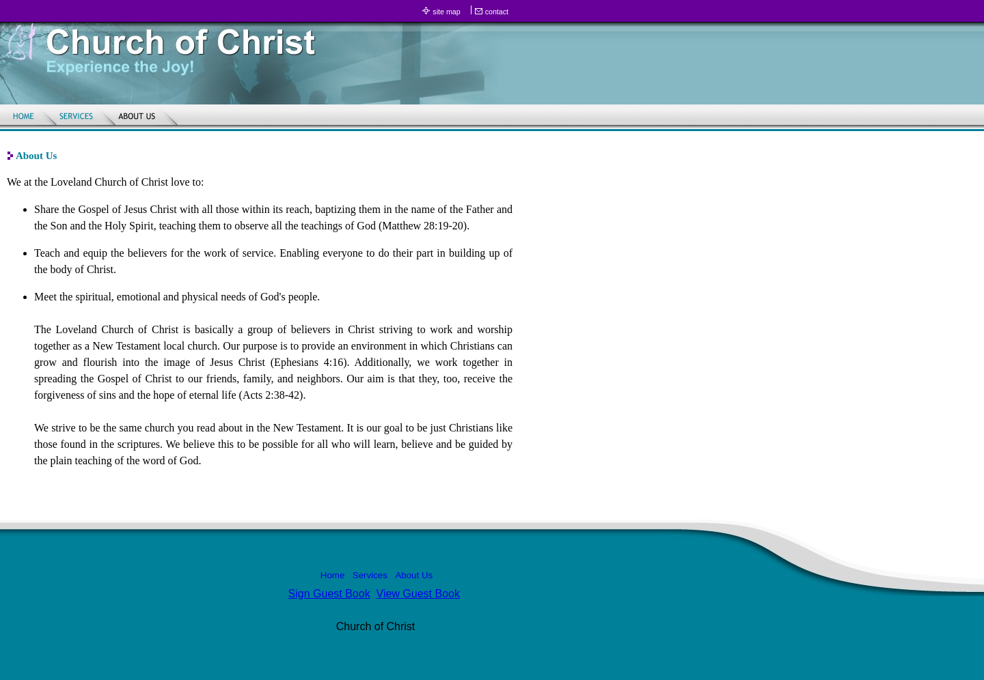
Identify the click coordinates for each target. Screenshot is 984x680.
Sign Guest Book (329, 593)
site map (446, 12)
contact (496, 12)
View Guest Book (418, 593)
